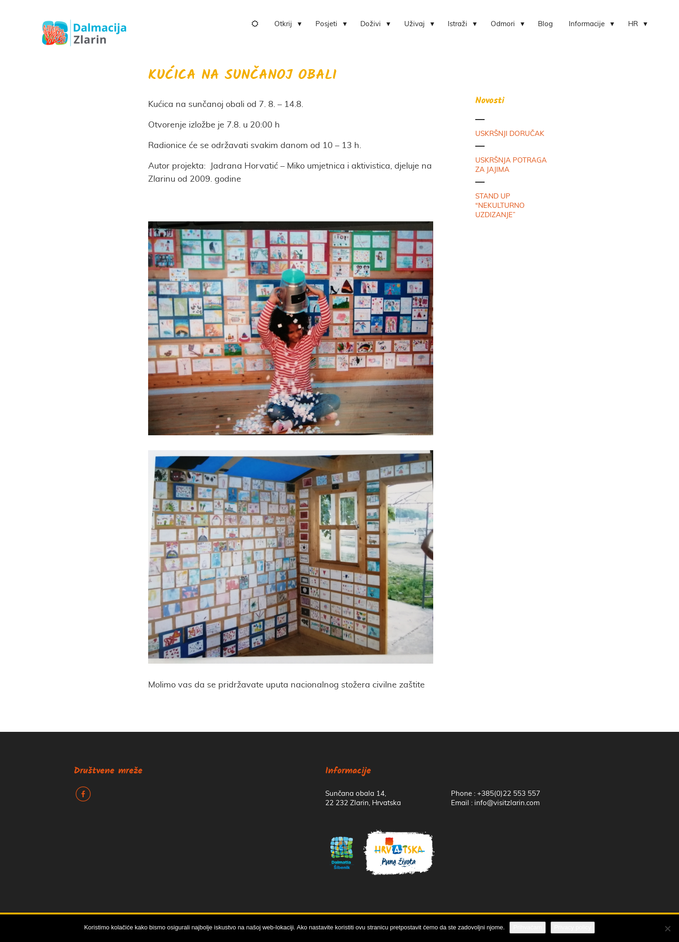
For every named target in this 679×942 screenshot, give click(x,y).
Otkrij (283, 24)
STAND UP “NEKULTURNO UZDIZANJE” (500, 206)
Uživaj (414, 24)
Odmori (503, 24)
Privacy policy (572, 927)
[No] (667, 928)
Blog (545, 24)
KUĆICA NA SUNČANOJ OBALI (242, 75)
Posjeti (326, 24)
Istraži (457, 24)
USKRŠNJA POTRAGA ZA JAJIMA (511, 165)
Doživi (370, 24)
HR (633, 24)
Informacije (587, 24)
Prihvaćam (527, 927)
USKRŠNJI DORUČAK (509, 133)
